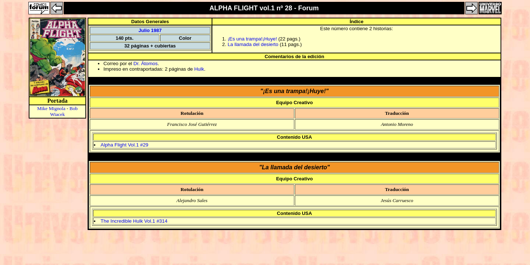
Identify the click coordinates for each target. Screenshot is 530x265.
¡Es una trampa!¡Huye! (252, 39)
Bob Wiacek (64, 111)
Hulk (199, 69)
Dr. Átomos (146, 63)
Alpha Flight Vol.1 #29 (124, 145)
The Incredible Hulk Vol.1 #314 (133, 221)
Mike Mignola (51, 108)
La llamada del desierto (253, 44)
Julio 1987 (150, 30)
